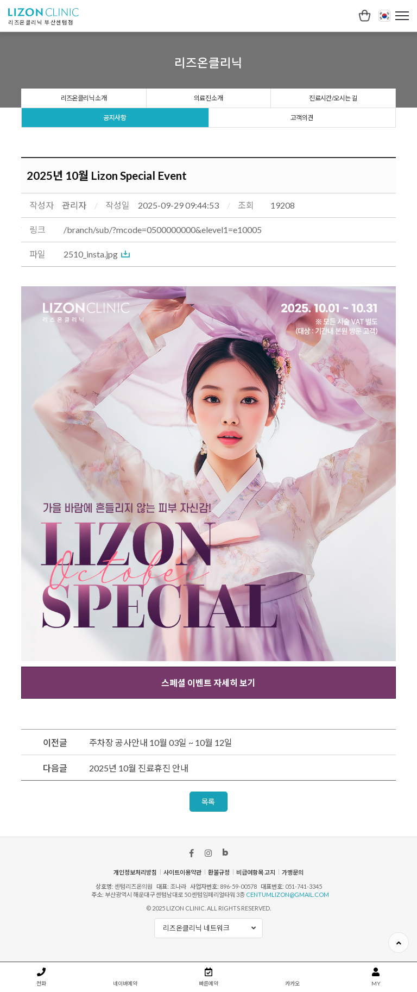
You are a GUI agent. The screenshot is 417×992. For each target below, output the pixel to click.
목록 (208, 801)
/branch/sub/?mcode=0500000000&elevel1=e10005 (163, 229)
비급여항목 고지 (255, 872)
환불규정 (219, 872)
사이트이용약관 (182, 872)
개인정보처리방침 (135, 872)
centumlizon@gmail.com (287, 894)
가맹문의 (293, 872)
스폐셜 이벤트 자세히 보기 (208, 682)
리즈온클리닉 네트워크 (212, 928)
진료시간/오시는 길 (333, 98)
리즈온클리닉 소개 (84, 98)
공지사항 (114, 118)
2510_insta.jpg (91, 254)
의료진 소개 (208, 98)
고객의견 (301, 118)
